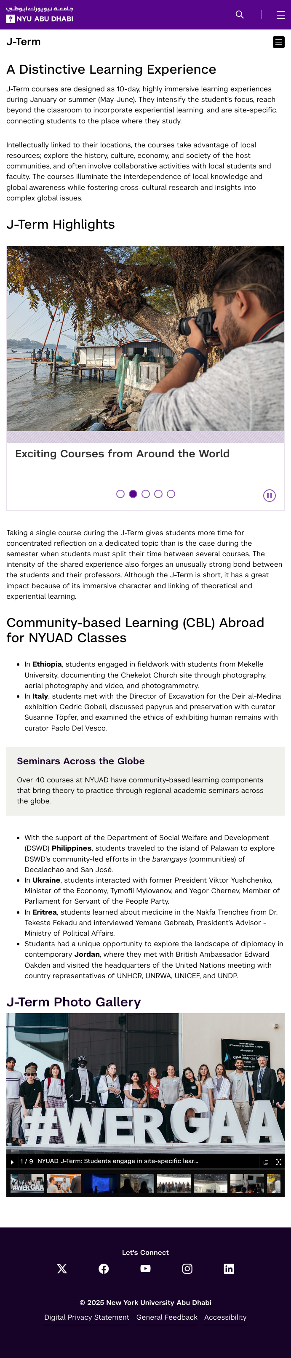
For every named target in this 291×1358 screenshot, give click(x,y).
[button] (240, 15)
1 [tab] (120, 494)
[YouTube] (145, 1269)
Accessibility (225, 1317)
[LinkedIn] (229, 1269)
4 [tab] (159, 494)
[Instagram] (187, 1269)
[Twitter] (62, 1269)
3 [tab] (146, 494)
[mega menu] (278, 14)
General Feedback (167, 1317)
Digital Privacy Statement (86, 1317)
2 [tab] (134, 494)
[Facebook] (104, 1269)
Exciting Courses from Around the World (122, 454)
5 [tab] (172, 494)
